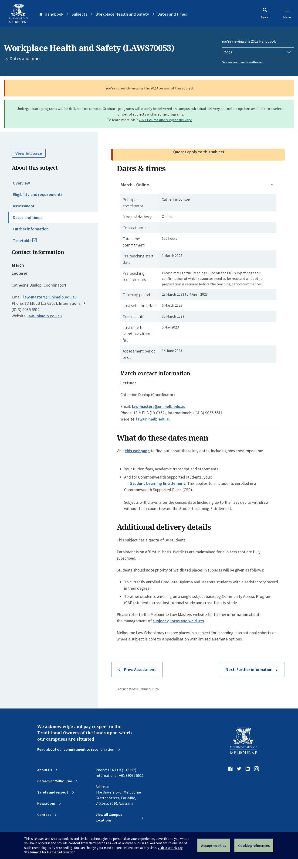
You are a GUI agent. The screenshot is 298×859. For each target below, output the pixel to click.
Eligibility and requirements (38, 194)
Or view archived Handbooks (242, 62)
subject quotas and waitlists (178, 620)
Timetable (30, 242)
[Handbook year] (258, 53)
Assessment (24, 206)
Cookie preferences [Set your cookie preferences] (254, 845)
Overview (21, 183)
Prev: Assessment (140, 669)
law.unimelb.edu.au (44, 315)
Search (265, 13)
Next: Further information (249, 669)
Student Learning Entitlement (157, 483)
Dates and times (27, 217)
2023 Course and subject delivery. (165, 119)
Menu (287, 13)
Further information (31, 229)
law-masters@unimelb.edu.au (50, 297)
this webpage (137, 450)
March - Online (134, 185)
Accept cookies (213, 845)
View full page (28, 153)
